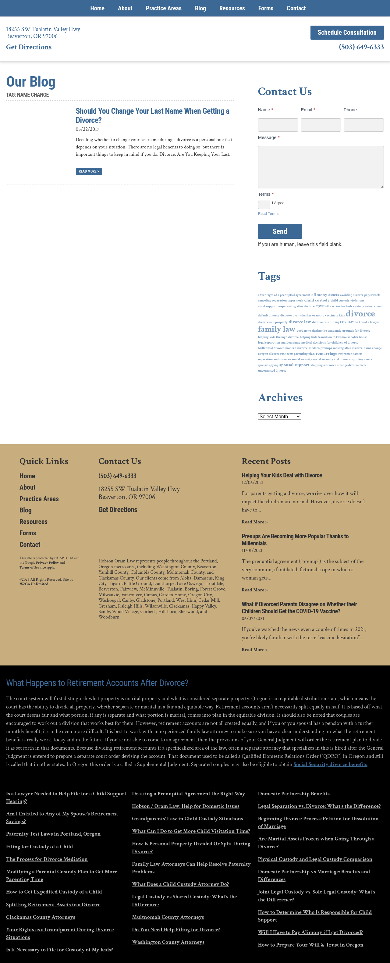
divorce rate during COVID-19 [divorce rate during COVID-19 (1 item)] (333, 322)
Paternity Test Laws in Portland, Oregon (53, 833)
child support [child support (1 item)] (267, 306)
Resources (232, 8)
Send (280, 231)
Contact (296, 8)
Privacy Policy (47, 562)
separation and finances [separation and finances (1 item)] (274, 359)
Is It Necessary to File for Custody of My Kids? (59, 949)
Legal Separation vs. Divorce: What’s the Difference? (319, 805)
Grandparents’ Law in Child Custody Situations (187, 818)
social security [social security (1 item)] (302, 359)
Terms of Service (33, 567)
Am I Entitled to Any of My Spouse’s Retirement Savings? (62, 817)
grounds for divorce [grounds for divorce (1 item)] (356, 331)
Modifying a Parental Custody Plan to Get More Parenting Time (61, 875)
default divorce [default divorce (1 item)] (268, 315)
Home (97, 8)
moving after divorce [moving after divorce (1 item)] (348, 348)
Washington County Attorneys (168, 941)
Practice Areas (164, 8)
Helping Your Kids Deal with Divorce (282, 475)
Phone (350, 109)
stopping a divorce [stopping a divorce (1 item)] (323, 365)
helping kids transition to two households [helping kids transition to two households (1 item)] (329, 337)
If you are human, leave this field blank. (300, 244)
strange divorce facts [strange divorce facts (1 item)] (351, 365)
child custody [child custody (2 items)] (317, 300)
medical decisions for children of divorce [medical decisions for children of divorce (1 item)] (329, 342)
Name (265, 109)
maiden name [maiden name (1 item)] (290, 342)
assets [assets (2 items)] (333, 295)
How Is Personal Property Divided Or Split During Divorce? (191, 847)
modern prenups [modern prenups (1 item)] (320, 348)
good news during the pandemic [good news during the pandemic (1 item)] (319, 331)
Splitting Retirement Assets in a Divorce (53, 904)
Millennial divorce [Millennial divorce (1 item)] (271, 348)
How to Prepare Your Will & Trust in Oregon (310, 944)
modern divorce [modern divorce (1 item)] (296, 348)
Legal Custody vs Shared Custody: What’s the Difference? (184, 900)
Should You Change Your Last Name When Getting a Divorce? (152, 116)
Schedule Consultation (344, 32)
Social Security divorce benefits (330, 764)
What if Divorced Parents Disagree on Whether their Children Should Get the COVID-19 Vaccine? (299, 608)
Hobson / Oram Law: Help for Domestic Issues (185, 805)
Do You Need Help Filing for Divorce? (176, 929)
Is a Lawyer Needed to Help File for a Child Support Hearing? (66, 797)
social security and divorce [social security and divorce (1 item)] (331, 359)
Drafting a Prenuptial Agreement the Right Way (188, 793)
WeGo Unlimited (34, 583)
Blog (200, 8)
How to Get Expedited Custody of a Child (54, 891)
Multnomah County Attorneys (168, 916)
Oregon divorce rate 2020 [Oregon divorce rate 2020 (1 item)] (275, 354)
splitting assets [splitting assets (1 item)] (361, 359)
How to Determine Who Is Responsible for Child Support (315, 915)
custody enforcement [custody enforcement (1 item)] (368, 306)
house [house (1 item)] (363, 337)
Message (269, 137)
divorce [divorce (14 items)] (360, 314)
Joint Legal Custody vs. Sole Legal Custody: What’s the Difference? (316, 895)
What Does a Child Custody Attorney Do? (180, 883)
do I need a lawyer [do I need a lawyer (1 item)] (367, 322)
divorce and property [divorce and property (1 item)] (273, 322)
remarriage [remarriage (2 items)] (326, 353)
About (125, 8)
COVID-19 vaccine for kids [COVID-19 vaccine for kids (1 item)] (334, 306)
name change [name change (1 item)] (372, 348)
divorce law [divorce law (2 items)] (300, 322)
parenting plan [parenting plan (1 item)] (304, 354)
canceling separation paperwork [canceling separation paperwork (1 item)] (280, 300)
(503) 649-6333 (361, 47)
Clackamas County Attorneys (40, 916)
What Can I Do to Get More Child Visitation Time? (191, 830)
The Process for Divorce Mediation (47, 858)
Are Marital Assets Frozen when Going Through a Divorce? (316, 842)
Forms (266, 8)
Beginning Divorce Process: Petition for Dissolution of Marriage (318, 822)
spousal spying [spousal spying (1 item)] (268, 365)
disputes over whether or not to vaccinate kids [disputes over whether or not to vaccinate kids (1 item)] (312, 315)
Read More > (89, 171)
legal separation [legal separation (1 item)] (269, 342)
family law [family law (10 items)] (277, 329)
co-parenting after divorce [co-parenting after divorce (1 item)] (296, 306)
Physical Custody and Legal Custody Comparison (315, 858)
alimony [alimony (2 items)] (319, 295)
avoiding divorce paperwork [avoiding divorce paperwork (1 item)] (360, 295)
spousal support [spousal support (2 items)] (294, 365)
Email (308, 109)
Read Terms (268, 214)
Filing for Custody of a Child (39, 846)
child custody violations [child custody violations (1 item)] (347, 300)
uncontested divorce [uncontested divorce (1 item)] (272, 371)
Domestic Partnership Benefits (294, 793)
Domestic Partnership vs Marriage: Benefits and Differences (314, 875)
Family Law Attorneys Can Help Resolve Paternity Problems (191, 867)
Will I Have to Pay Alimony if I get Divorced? (310, 932)
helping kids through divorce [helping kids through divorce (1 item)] (278, 337)
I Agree (271, 203)
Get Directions (29, 47)
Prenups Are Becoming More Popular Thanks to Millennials (295, 540)
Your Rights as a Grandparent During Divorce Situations (60, 933)
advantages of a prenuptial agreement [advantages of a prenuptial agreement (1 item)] (284, 295)
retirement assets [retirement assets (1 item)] (350, 354)
